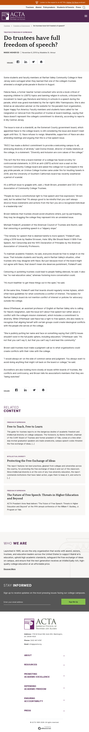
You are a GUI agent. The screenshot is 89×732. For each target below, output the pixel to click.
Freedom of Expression (21, 26)
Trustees (30, 7)
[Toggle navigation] (86, 16)
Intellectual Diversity (16, 456)
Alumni (38, 7)
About (28, 655)
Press (78, 7)
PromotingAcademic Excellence (37, 675)
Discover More (10, 569)
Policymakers (49, 7)
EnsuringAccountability (33, 699)
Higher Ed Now (72, 2)
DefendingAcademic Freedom (35, 687)
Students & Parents (65, 7)
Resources (30, 664)
